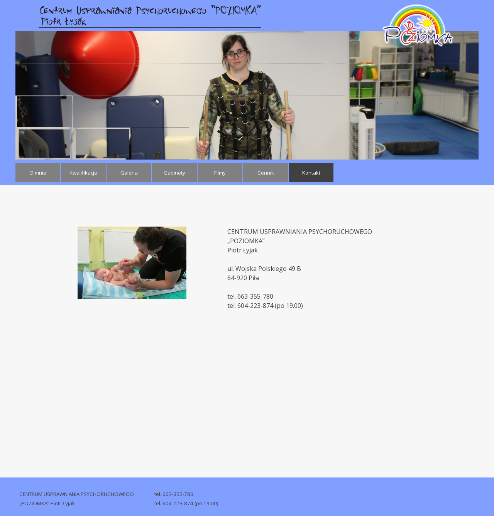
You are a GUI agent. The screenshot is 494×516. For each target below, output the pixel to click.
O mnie (37, 172)
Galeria (129, 172)
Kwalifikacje (83, 172)
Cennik (265, 172)
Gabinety (174, 172)
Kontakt (311, 172)
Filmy (220, 172)
